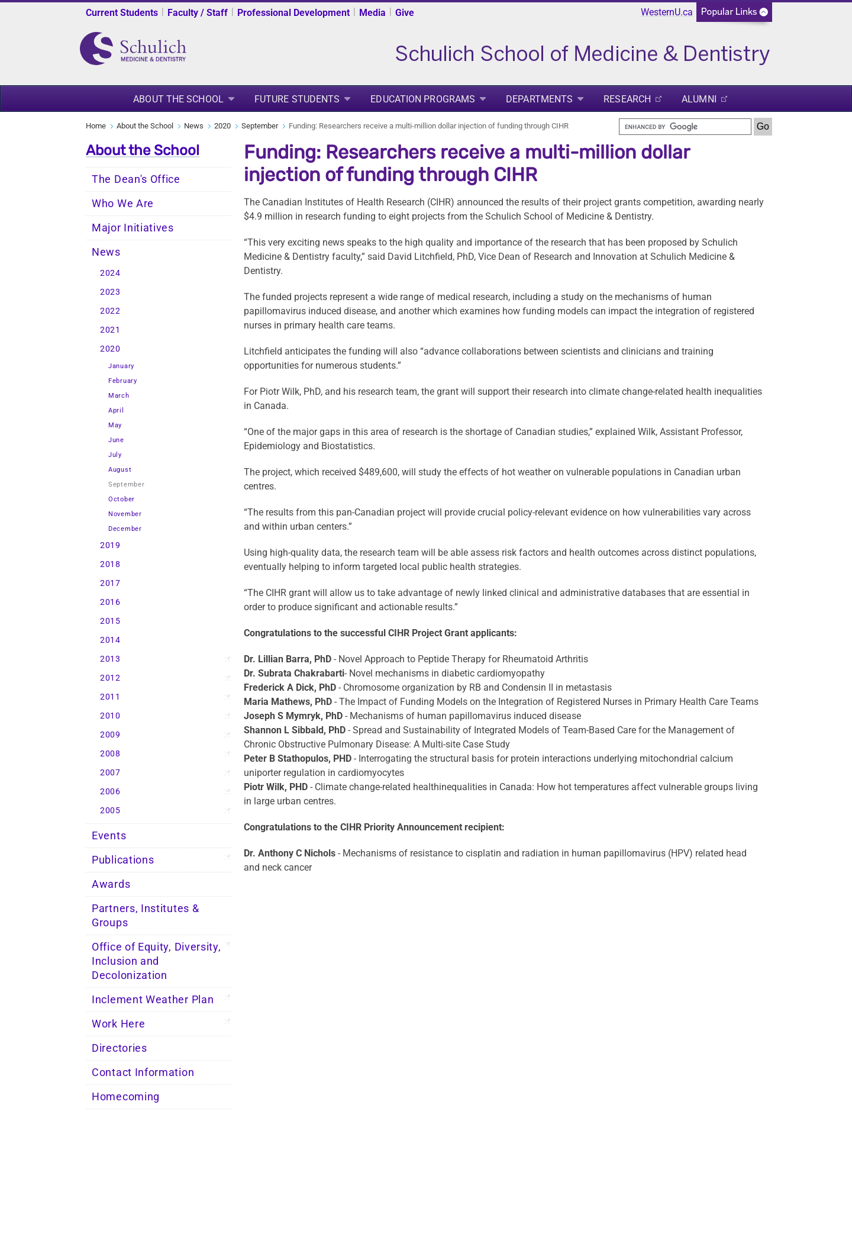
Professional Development (293, 12)
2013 (110, 659)
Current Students (122, 12)
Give (404, 12)
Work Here (118, 1024)
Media (372, 12)
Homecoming (126, 1097)
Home (96, 125)
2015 (110, 621)
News (194, 125)
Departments (539, 99)
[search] (685, 126)
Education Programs (422, 99)
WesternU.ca (667, 12)
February (122, 381)
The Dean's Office (136, 179)
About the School (178, 99)
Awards (111, 884)
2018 (110, 564)
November (125, 514)
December (125, 529)
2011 (110, 697)
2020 (222, 125)
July (115, 455)
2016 (110, 602)
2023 (110, 292)
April (116, 410)
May (115, 425)
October (121, 499)
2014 (110, 640)
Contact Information (143, 1072)
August (119, 470)
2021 (110, 330)
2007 (110, 773)
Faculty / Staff (197, 12)
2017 (110, 583)
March (119, 396)
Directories (119, 1048)
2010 (110, 716)
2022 (110, 311)
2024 (110, 273)
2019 (110, 545)
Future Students (297, 99)
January (121, 366)
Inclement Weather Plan (153, 1000)
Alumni (699, 99)
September (259, 125)
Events (109, 836)
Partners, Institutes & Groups (145, 916)
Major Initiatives (133, 228)
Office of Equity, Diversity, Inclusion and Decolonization (156, 961)
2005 (110, 811)
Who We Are (123, 204)
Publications (123, 860)
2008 (110, 754)
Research (627, 99)
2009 (110, 735)
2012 (110, 678)
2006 (110, 792)
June (116, 440)
